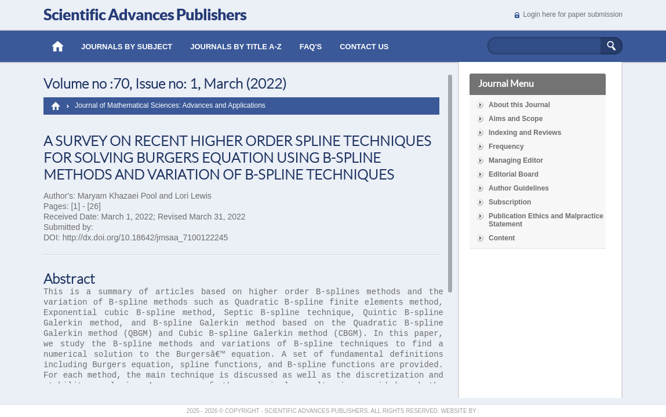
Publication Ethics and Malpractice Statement (546, 220)
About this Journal (519, 105)
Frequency (506, 146)
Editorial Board (513, 174)
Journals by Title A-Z (235, 46)
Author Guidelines (519, 188)
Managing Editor (516, 160)
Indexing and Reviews (525, 133)
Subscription (510, 202)
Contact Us (364, 46)
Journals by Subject (126, 46)
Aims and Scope (516, 119)
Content (502, 238)
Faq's (311, 46)
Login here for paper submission (573, 14)
